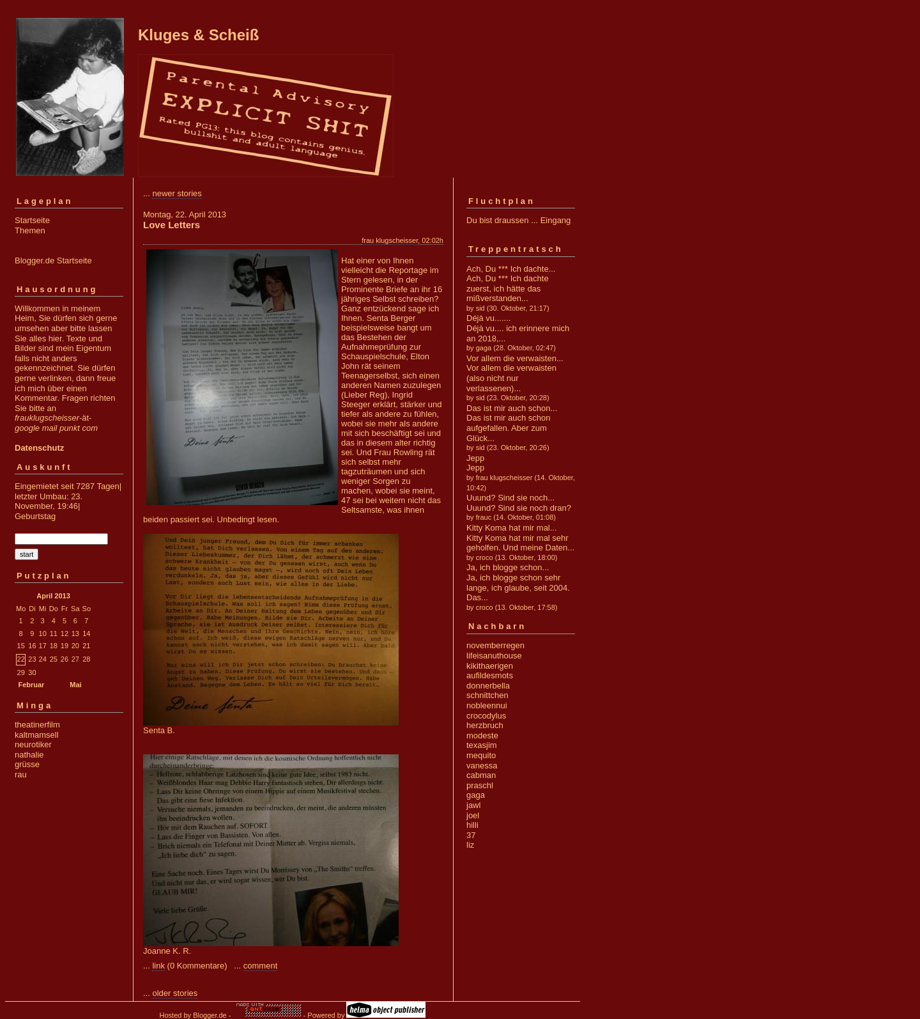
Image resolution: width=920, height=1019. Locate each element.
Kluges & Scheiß (198, 34)
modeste (482, 735)
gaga (475, 795)
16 (32, 646)
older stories (174, 993)
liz (470, 845)
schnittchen (487, 695)
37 (470, 835)
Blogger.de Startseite (53, 260)
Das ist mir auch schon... (511, 408)
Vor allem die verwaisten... (515, 358)
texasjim (481, 745)
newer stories (176, 193)
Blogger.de (210, 1015)
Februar (31, 684)
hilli (472, 825)
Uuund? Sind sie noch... (510, 497)
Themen (30, 230)
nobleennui (486, 705)
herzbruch (484, 725)
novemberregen (495, 645)
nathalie (29, 754)
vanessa (481, 765)
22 (21, 659)
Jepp (475, 458)
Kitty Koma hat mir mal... (511, 528)
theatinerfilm (37, 724)
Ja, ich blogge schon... (507, 567)
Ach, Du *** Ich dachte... (510, 269)
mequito (481, 755)
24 (43, 659)
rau (21, 774)
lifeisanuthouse (494, 655)
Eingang (555, 220)
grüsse (27, 764)
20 (75, 646)
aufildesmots (489, 675)
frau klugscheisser (390, 240)
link (158, 965)
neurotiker (33, 744)
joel (472, 815)
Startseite (32, 220)
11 (53, 633)
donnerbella (488, 685)
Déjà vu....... (488, 318)
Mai (75, 684)
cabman (481, 775)
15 (21, 646)
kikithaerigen (489, 666)
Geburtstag (35, 516)
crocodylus (486, 715)
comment (260, 965)
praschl (479, 785)
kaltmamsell (37, 735)
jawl (473, 805)
